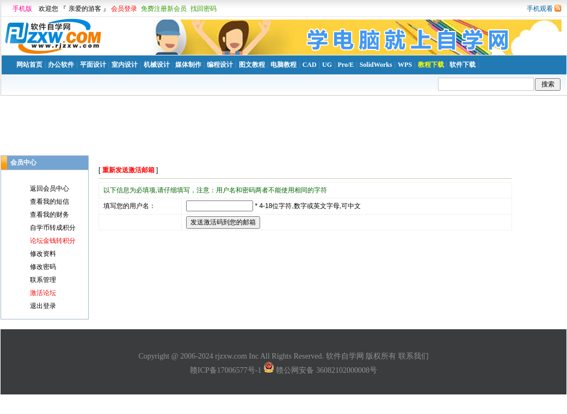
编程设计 (220, 64)
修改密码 (43, 267)
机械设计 (157, 64)
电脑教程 (283, 64)
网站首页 (29, 64)
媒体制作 (188, 64)
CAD (310, 64)
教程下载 (431, 64)
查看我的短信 (49, 201)
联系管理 (43, 280)
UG (327, 64)
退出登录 (43, 306)
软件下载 (462, 64)
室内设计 (125, 64)
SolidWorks (376, 64)
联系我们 (413, 356)
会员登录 (124, 8)
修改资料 (43, 254)
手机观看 (540, 8)
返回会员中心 (49, 188)
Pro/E (345, 64)
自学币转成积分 (53, 227)
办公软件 (61, 64)
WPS (405, 64)
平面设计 (93, 64)
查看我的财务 (49, 214)
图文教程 (252, 64)
